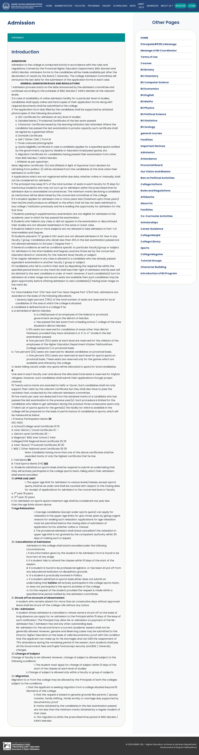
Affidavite (147, 197)
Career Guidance (152, 229)
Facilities (147, 139)
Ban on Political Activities (157, 178)
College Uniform (151, 184)
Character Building (153, 267)
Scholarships (149, 222)
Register (180, 5)
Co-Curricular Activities (157, 216)
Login (192, 5)
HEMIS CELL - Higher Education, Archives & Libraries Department (164, 744)
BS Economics (150, 89)
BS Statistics (149, 120)
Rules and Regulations (155, 190)
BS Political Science (153, 114)
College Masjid (150, 235)
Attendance (149, 159)
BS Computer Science (155, 82)
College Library (151, 241)
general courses (151, 133)
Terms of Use (149, 57)
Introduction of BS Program (159, 273)
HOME (144, 38)
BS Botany (147, 69)
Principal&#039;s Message (158, 44)
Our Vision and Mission (156, 171)
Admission (152, 5)
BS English (147, 95)
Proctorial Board (152, 165)
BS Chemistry (149, 76)
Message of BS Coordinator (159, 50)
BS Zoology (148, 127)
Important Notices (153, 146)
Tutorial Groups (151, 260)
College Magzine (152, 254)
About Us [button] (166, 5)
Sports (145, 248)
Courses (146, 63)
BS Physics (147, 108)
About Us (147, 203)
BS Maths (147, 101)
